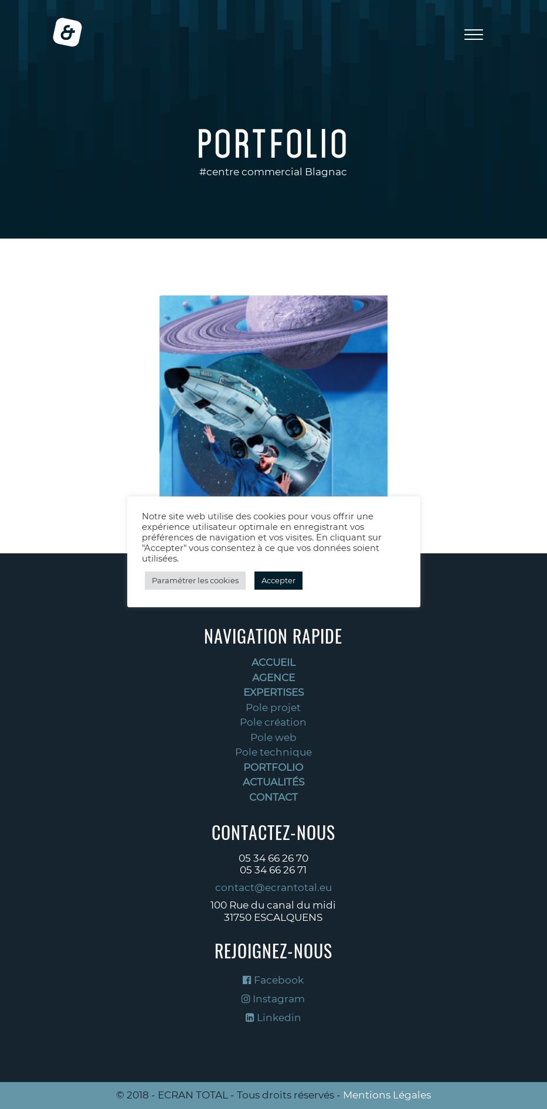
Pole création (273, 722)
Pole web (273, 737)
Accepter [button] (278, 580)
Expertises (273, 692)
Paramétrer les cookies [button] (195, 580)
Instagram (273, 999)
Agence (273, 677)
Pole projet (273, 707)
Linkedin (273, 1017)
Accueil (273, 662)
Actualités (273, 782)
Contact (273, 797)
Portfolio (273, 767)
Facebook (273, 980)
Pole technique (273, 752)
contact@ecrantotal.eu (273, 887)
